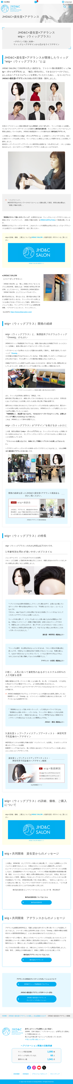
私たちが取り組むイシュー (36, 1039)
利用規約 (26, 1074)
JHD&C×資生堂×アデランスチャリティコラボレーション (36, 999)
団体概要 (16, 1074)
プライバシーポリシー (39, 1074)
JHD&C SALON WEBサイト (36, 263)
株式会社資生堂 (36, 902)
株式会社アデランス (36, 960)
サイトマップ (55, 1074)
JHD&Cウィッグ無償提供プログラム (36, 984)
